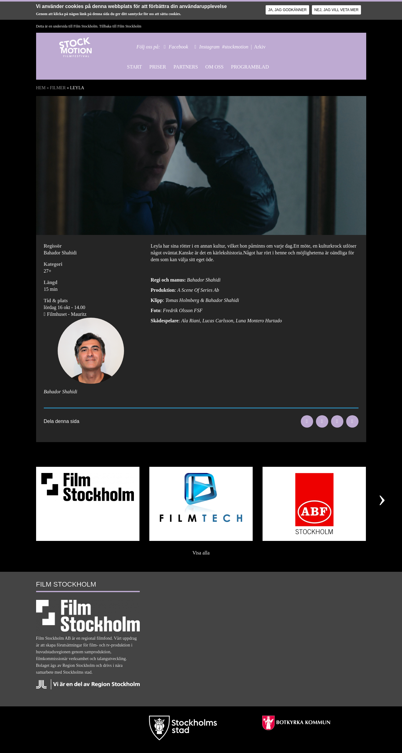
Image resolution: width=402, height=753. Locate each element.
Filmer (58, 88)
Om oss (214, 66)
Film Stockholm (129, 26)
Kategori (53, 264)
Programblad (250, 66)
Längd (50, 282)
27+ (48, 271)
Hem (41, 88)
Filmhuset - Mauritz (66, 314)
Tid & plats (56, 300)
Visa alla (201, 552)
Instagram (209, 46)
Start (134, 66)
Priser (157, 66)
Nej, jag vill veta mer (336, 10)
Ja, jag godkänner (287, 10)
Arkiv (259, 46)
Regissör (53, 246)
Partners (185, 66)
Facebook (178, 46)
